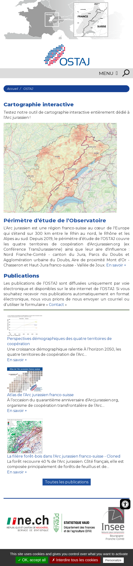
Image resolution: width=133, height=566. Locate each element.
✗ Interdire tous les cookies (75, 560)
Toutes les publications (66, 482)
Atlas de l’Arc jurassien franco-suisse (40, 395)
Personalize (113, 560)
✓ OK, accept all (32, 560)
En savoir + (116, 265)
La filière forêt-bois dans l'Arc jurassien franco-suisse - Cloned (63, 456)
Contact (56, 304)
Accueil (12, 88)
